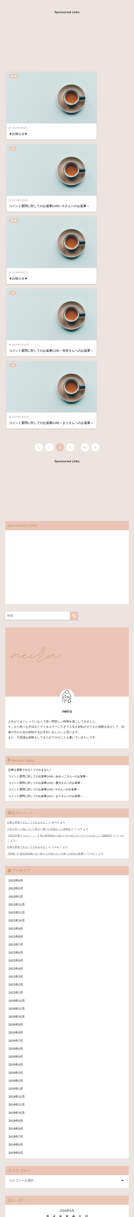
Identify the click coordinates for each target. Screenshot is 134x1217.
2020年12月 (16, 813)
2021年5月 (15, 772)
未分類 (15, 76)
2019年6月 (15, 958)
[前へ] (39, 258)
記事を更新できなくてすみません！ (27, 633)
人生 (75, 76)
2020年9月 (15, 837)
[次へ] (95, 258)
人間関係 (24, 1201)
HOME (67, 1194)
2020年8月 (15, 845)
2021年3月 (15, 789)
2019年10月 (16, 926)
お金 (14, 1201)
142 (84, 258)
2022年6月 (15, 691)
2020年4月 (15, 877)
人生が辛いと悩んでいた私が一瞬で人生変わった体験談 (39, 640)
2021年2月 (15, 796)
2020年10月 (16, 829)
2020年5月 (15, 869)
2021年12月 (16, 716)
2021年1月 (15, 805)
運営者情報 (16, 1100)
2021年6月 (15, 764)
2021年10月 (16, 732)
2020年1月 (15, 902)
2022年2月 (15, 699)
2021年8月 (15, 748)
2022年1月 (15, 708)
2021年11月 (16, 724)
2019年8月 (15, 942)
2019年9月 (15, 934)
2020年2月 (15, 894)
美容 (53, 1201)
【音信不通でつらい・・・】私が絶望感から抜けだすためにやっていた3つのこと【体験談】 (60, 647)
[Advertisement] (67, 43)
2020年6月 (15, 861)
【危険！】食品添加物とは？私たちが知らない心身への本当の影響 (45, 664)
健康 (76, 1201)
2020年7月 (15, 853)
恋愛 (44, 1201)
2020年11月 (16, 821)
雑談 (101, 1201)
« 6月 (10, 1066)
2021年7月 (15, 756)
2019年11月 (16, 918)
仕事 (36, 1201)
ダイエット (88, 1201)
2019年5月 (15, 966)
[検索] (74, 427)
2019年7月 (15, 950)
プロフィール (17, 1092)
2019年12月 (16, 910)
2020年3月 (15, 886)
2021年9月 (15, 740)
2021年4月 (15, 780)
